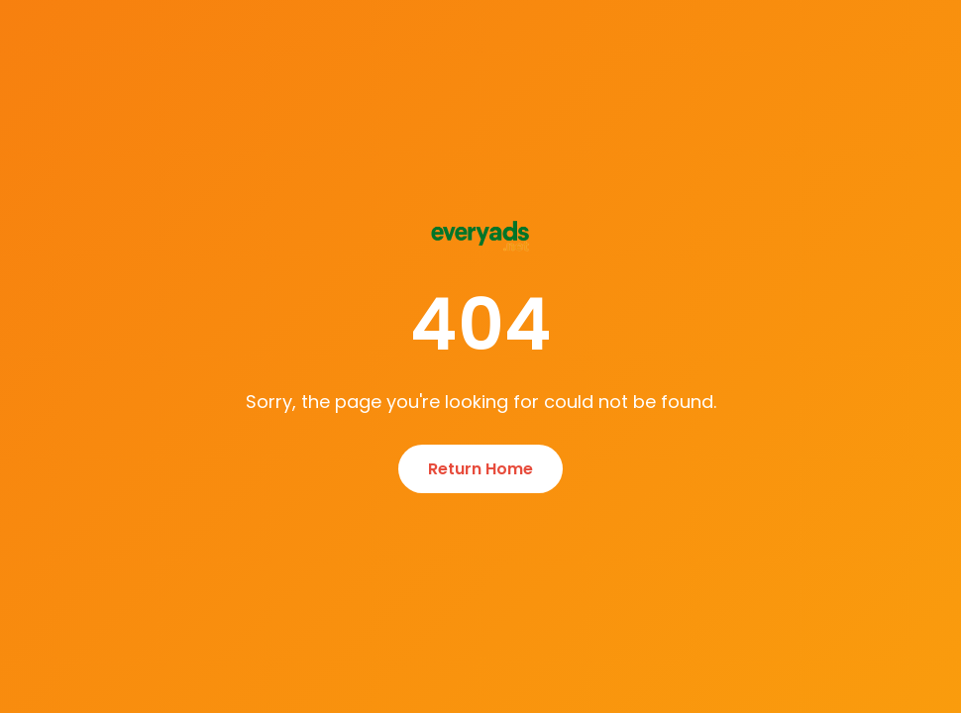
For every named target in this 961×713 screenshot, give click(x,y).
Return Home (480, 469)
